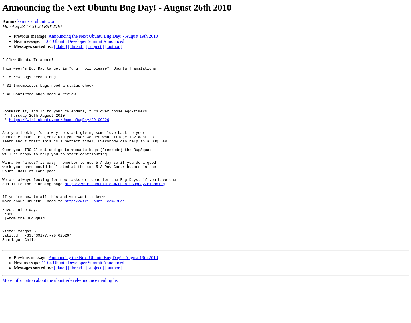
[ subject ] (95, 46)
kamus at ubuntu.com (37, 21)
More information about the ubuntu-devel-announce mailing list (60, 318)
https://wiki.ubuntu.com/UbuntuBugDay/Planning (115, 209)
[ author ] (113, 46)
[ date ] (60, 46)
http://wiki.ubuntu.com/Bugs (95, 230)
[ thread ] (76, 46)
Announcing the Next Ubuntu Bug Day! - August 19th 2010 (103, 36)
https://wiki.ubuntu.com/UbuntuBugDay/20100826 (59, 132)
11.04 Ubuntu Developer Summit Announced (83, 41)
